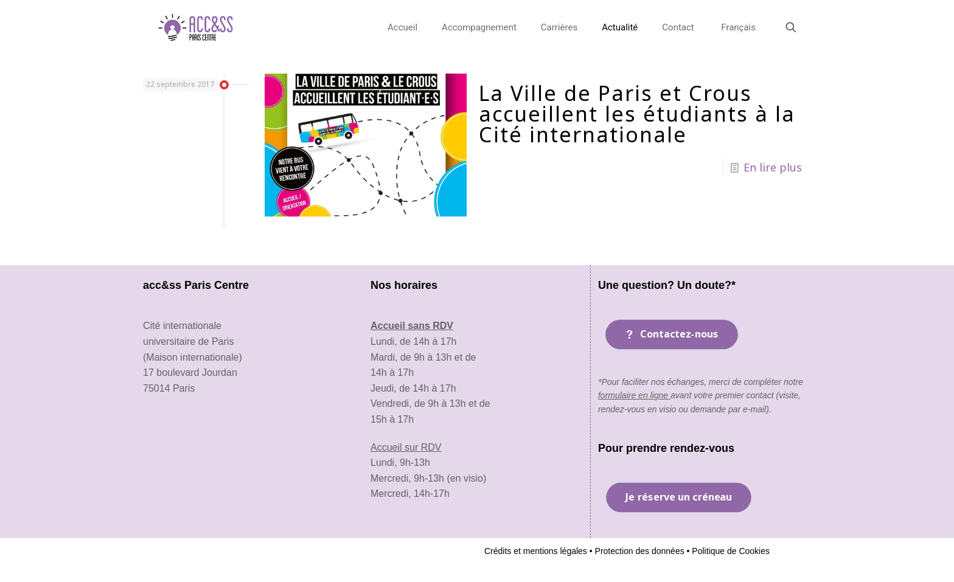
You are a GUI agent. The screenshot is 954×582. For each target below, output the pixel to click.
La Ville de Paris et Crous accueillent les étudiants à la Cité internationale (637, 113)
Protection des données (638, 551)
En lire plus (772, 167)
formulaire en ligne (634, 395)
